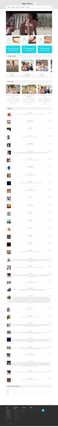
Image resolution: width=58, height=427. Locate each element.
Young (27, 7)
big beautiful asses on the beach (8, 414)
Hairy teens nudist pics (17, 417)
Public (17, 7)
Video (13, 7)
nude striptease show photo (9, 410)
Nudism (23, 7)
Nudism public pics (16, 415)
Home (9, 7)
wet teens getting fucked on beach (9, 419)
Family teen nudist (16, 414)
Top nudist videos (11, 56)
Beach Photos (11, 423)
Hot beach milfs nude (17, 410)
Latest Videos (10, 81)
